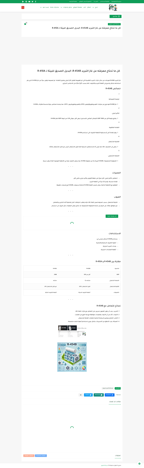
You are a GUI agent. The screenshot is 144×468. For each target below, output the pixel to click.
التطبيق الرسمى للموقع (85, 1)
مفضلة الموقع (77, 7)
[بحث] (22, 7)
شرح (96, 7)
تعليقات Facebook (40, 455)
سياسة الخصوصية (116, 1)
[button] (110, 395)
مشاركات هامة (54, 7)
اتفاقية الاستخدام (104, 1)
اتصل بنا (96, 1)
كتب (84, 7)
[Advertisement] (72, 51)
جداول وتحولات (67, 7)
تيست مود (46, 7)
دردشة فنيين (104, 465)
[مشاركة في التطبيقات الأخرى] (81, 395)
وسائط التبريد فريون (114, 24)
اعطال (89, 7)
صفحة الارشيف (73, 1)
